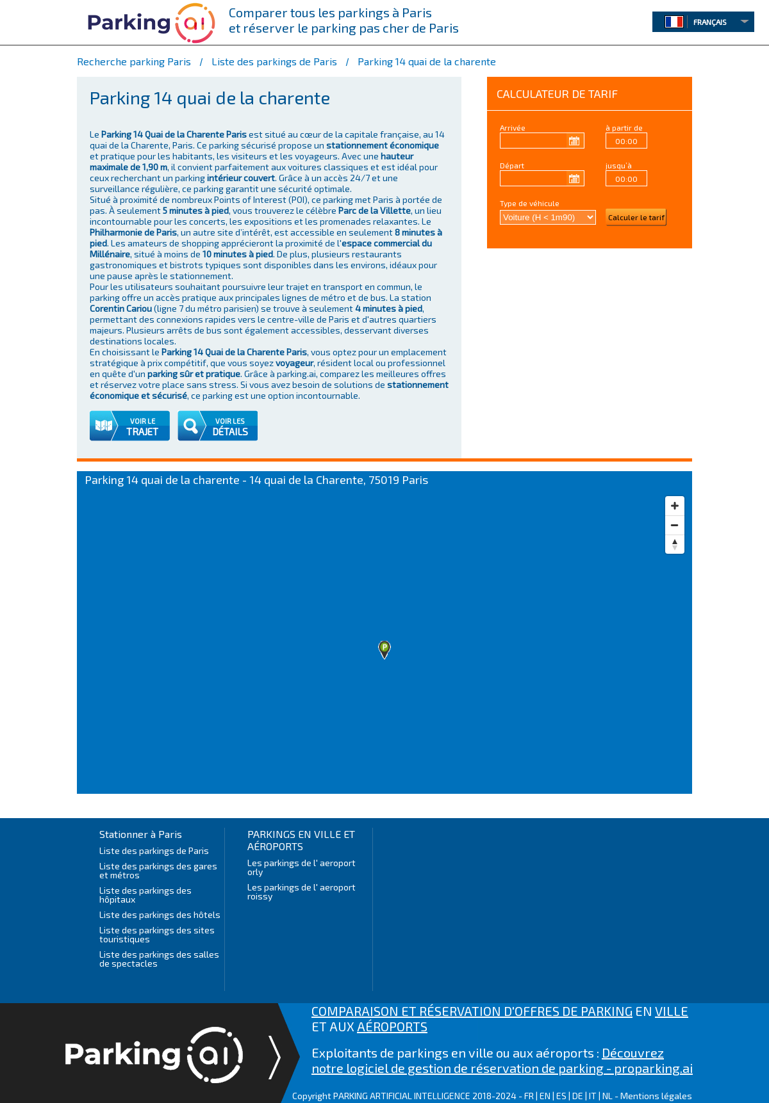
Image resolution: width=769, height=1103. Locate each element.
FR (529, 1095)
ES (561, 1095)
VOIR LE (142, 421)
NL (607, 1095)
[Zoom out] (674, 525)
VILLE (671, 1010)
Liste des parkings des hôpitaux (145, 895)
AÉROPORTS (392, 1026)
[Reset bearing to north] (674, 544)
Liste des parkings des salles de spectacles (159, 959)
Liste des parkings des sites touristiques (157, 934)
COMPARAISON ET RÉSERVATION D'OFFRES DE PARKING (472, 1010)
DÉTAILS (230, 431)
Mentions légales (656, 1095)
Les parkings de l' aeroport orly (301, 867)
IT (593, 1095)
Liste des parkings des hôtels (159, 914)
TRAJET (142, 431)
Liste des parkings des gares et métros (158, 870)
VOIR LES (230, 421)
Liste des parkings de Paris (154, 850)
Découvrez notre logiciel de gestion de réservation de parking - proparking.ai (502, 1060)
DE (577, 1095)
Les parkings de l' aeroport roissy (301, 891)
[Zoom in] (674, 505)
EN (545, 1095)
